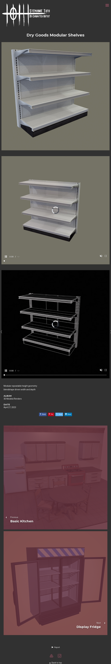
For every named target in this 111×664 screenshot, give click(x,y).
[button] (55, 647)
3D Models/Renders (13, 399)
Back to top (55, 663)
